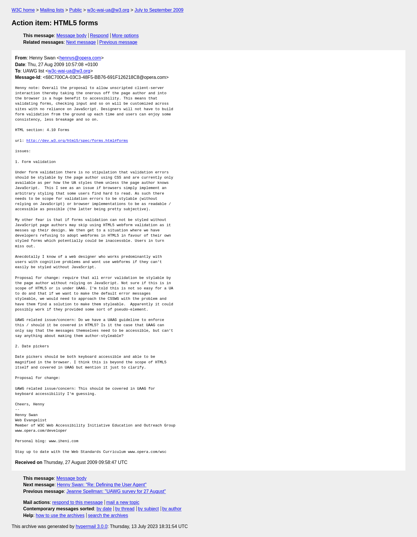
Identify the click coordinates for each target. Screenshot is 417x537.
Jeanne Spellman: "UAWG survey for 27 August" (116, 491)
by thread (125, 508)
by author (172, 508)
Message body (71, 35)
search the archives (108, 515)
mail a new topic (123, 502)
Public (75, 10)
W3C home (23, 10)
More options (125, 35)
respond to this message (77, 502)
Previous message (118, 42)
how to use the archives (60, 515)
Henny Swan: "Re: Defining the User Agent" (102, 484)
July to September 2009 (158, 10)
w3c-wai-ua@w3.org (108, 10)
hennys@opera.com (80, 57)
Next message (81, 42)
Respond (99, 35)
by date (103, 508)
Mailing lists (52, 10)
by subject (148, 508)
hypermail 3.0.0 (91, 526)
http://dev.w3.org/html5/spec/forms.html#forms (77, 141)
